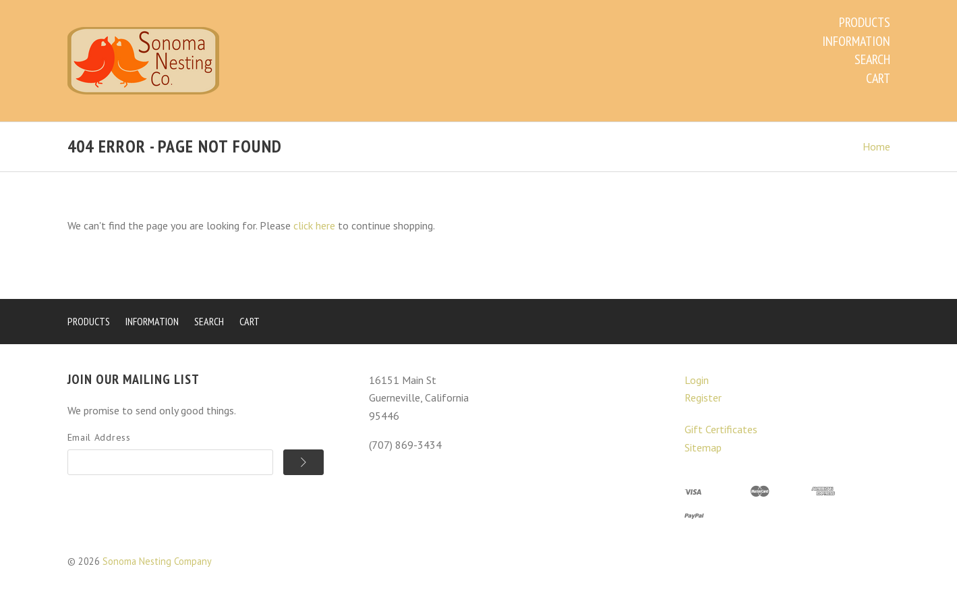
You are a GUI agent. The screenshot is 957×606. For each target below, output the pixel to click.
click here (314, 225)
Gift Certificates (721, 429)
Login (697, 380)
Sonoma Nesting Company (157, 561)
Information (856, 41)
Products (864, 22)
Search (872, 59)
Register (703, 397)
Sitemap (703, 447)
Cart (878, 78)
